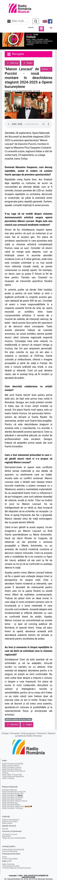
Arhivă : (45, 69)
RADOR (5, 829)
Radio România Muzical (11, 769)
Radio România (8, 864)
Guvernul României (9, 851)
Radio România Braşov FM (12, 793)
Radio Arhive (7, 823)
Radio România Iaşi (10, 803)
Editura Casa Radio (9, 821)
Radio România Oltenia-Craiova (14, 801)
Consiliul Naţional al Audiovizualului (16, 868)
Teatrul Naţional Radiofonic (13, 776)
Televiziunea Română (10, 866)
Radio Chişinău (8, 778)
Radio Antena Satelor (10, 765)
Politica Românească (10, 820)
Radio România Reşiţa (11, 804)
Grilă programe (28, 733)
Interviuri (12, 63)
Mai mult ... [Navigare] (17, 21)
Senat (4, 857)
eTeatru (5, 773)
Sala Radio (6, 836)
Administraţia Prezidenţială (13, 849)
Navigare (15, 54)
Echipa (5, 733)
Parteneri (41, 733)
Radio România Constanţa (12, 797)
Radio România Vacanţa (12, 799)
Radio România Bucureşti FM (14, 792)
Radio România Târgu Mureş (13, 806)
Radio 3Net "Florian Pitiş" (12, 775)
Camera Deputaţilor (10, 859)
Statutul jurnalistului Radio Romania (35, 734)
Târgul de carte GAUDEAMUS (14, 838)
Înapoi (27, 63)
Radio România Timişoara (12, 808)
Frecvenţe (14, 733)
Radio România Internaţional (13, 771)
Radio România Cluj (10, 795)
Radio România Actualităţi (12, 764)
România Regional (9, 790)
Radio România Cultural (11, 767)
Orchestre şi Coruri (9, 834)
